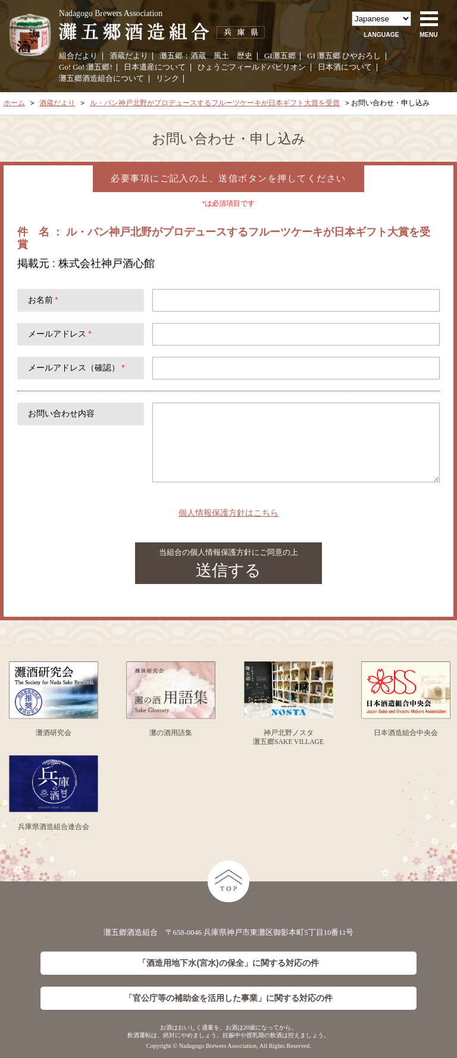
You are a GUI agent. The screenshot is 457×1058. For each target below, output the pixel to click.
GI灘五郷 (280, 56)
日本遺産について (155, 67)
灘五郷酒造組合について (101, 78)
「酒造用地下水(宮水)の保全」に (228, 963)
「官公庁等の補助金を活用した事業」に (228, 998)
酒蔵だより (128, 56)
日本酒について (345, 67)
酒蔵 (198, 56)
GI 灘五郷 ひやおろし (344, 56)
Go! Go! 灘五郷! (85, 67)
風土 (221, 56)
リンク (167, 78)
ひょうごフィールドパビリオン (252, 67)
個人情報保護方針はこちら (228, 512)
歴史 (244, 56)
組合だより (78, 56)
